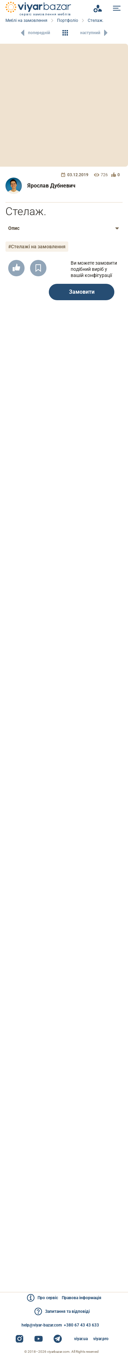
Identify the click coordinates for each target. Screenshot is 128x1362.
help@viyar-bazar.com (42, 1325)
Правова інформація (81, 1297)
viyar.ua (81, 1338)
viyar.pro (101, 1338)
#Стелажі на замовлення (37, 246)
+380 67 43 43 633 (81, 1325)
